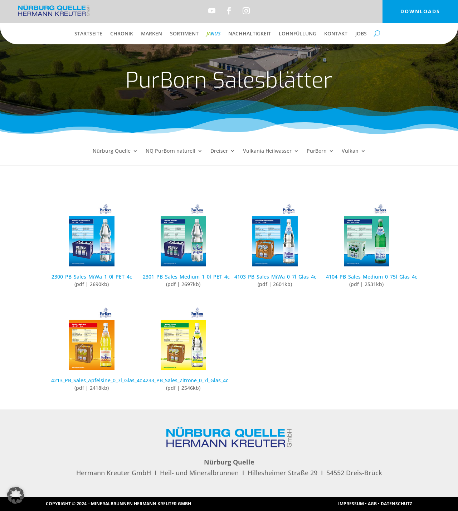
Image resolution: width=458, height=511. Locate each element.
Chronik (121, 34)
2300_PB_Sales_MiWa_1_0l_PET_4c (92, 276)
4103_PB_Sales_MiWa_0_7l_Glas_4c (275, 276)
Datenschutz (396, 504)
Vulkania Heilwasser (267, 151)
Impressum (351, 504)
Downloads (420, 11)
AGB (372, 504)
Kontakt (335, 34)
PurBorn (317, 151)
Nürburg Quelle (112, 151)
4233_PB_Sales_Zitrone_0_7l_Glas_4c (185, 380)
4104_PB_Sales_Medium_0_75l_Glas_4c (371, 276)
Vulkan (350, 151)
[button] (15, 495)
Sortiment (184, 34)
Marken (151, 34)
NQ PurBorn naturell (170, 151)
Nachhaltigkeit (249, 34)
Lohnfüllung (297, 34)
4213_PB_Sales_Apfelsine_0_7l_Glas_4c (96, 380)
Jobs (361, 34)
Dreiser (219, 151)
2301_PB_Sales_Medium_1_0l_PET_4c (186, 276)
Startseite (88, 34)
